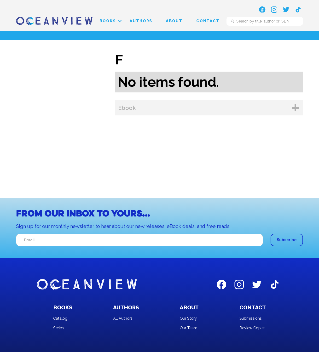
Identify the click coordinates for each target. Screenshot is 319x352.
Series (58, 328)
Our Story (188, 318)
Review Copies (252, 328)
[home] (54, 21)
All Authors (123, 318)
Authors (141, 21)
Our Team (188, 328)
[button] (108, 21)
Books (107, 21)
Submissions (250, 318)
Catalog (60, 318)
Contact (208, 21)
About (174, 21)
